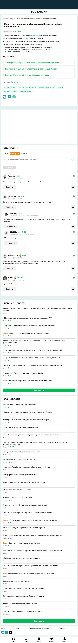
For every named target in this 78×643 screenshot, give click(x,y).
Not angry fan (13, 256)
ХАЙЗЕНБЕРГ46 (14, 196)
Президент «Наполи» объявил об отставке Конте (21, 452)
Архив (3, 628)
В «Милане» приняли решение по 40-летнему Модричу (23, 596)
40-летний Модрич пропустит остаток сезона (20, 604)
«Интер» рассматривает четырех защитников (20, 475)
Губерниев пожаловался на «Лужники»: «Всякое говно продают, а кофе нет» (32, 358)
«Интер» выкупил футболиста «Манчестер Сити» (21, 558)
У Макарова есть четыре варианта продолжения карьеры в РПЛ (27, 318)
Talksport (14, 82)
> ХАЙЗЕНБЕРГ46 (32, 216)
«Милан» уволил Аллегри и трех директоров (19, 405)
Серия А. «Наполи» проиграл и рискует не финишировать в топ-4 (27, 513)
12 (10, 360)
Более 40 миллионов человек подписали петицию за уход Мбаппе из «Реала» (32, 535)
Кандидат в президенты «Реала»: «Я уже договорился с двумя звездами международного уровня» (37, 309)
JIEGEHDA (13, 232)
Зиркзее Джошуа (25, 91)
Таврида (11, 176)
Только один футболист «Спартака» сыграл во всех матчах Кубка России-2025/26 (34, 365)
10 (11, 538)
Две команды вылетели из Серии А (16, 581)
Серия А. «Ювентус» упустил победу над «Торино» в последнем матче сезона (32, 435)
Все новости (39, 390)
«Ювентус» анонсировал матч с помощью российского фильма (32, 63)
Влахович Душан (10, 91)
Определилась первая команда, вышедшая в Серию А (23, 589)
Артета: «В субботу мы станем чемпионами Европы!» (26, 333)
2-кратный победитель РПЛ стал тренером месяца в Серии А (31, 69)
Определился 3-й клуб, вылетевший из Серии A (20, 427)
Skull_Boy (13, 214)
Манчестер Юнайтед (46, 87)
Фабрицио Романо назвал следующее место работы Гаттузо (26, 420)
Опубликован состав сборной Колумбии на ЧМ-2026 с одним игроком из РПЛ (32, 350)
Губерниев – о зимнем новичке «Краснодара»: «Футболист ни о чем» (29, 326)
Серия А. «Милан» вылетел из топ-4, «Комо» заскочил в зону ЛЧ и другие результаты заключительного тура (35, 443)
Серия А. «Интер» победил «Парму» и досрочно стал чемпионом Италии (30, 566)
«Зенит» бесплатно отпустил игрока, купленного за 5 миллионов (27, 381)
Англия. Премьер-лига (27, 87)
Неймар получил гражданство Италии (17, 497)
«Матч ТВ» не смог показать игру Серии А (19, 459)
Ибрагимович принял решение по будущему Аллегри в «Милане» (27, 412)
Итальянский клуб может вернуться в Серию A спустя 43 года (26, 467)
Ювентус (60, 87)
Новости (12, 18)
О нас (17, 628)
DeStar (10, 278)
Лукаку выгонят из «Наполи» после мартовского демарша (25, 505)
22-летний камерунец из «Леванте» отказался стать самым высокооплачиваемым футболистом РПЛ (34, 342)
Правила (62, 628)
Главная (5, 18)
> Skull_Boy (30, 234)
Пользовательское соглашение (39, 628)
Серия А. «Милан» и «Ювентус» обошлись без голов (27, 75)
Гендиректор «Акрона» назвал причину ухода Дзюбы (23, 373)
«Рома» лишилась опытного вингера (17, 490)
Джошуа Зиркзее (35, 35)
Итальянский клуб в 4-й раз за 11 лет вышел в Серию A (24, 528)
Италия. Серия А (10, 87)
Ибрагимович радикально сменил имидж (21, 543)
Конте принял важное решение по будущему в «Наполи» (24, 482)
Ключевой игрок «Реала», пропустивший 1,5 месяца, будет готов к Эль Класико (33, 551)
